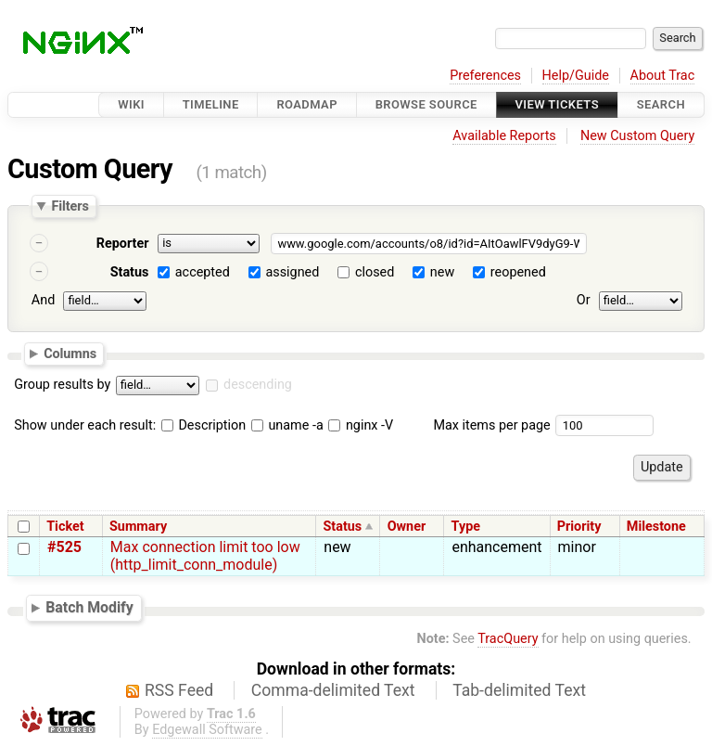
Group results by (62, 384)
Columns (70, 352)
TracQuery (507, 639)
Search (661, 104)
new (442, 272)
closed (374, 272)
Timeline (211, 104)
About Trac (662, 76)
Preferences (485, 76)
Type (465, 526)
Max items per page (491, 425)
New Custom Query (637, 136)
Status (129, 272)
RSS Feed (179, 690)
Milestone (656, 526)
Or (584, 300)
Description (203, 425)
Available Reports (504, 136)
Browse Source (426, 104)
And (43, 300)
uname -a (287, 425)
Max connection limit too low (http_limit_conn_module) (205, 555)
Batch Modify (89, 607)
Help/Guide (575, 76)
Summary (138, 526)
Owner (407, 526)
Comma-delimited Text (333, 690)
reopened (518, 272)
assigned (292, 272)
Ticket (64, 526)
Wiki (131, 104)
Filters (69, 206)
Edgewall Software (207, 730)
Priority (579, 526)
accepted (202, 272)
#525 (64, 547)
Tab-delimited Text (519, 690)
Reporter (122, 243)
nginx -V (360, 425)
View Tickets (557, 104)
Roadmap (306, 104)
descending (257, 384)
